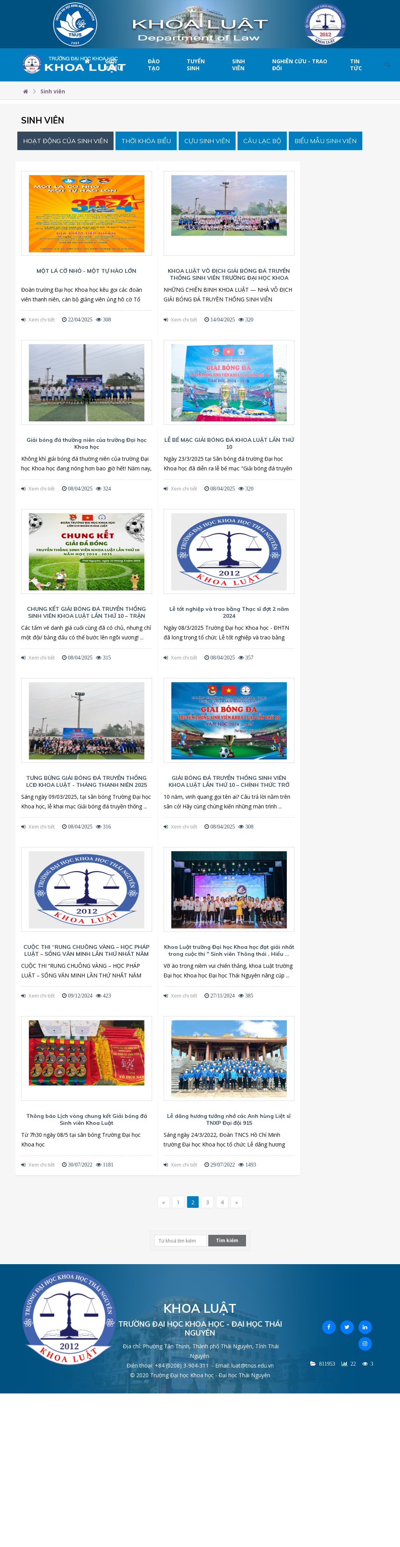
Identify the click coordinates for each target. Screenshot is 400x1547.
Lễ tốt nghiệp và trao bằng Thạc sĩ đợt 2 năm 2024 (229, 612)
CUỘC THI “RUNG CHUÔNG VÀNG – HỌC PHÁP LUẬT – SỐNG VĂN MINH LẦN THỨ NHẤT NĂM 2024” (86, 953)
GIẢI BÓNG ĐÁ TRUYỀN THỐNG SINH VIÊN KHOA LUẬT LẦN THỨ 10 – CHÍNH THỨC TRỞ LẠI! (229, 784)
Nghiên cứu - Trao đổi (299, 64)
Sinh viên (238, 64)
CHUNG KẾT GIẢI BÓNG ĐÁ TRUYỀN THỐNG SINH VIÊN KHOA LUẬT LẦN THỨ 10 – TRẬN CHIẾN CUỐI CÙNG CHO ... (86, 615)
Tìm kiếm (227, 1240)
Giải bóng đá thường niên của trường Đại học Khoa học (86, 443)
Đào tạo (154, 64)
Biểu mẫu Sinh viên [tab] (325, 141)
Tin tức (356, 64)
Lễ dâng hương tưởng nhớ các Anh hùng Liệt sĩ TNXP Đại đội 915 (229, 1119)
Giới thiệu (113, 64)
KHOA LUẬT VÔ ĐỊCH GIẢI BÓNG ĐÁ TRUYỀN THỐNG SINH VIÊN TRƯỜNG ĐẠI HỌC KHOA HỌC (229, 277)
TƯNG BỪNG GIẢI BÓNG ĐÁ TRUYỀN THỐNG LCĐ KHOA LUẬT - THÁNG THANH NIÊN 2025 (86, 781)
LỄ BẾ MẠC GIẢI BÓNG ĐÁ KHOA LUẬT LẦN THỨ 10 (229, 443)
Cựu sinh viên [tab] (207, 141)
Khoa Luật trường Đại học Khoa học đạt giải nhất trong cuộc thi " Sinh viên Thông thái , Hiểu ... (229, 950)
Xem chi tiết (38, 319)
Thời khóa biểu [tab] (146, 141)
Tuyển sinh (196, 64)
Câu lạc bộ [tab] (262, 141)
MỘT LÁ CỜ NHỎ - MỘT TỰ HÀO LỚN (86, 270)
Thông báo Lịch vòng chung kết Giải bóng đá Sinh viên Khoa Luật (86, 1119)
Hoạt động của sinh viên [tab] (65, 141)
